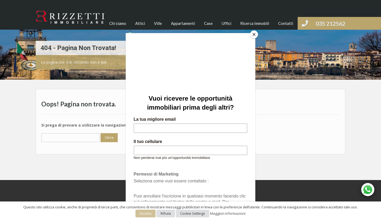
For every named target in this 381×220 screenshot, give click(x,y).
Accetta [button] (145, 213)
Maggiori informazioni (228, 213)
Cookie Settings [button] (192, 213)
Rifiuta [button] (166, 213)
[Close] (254, 34)
